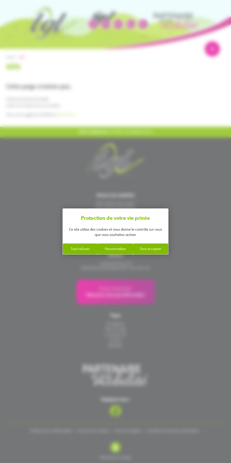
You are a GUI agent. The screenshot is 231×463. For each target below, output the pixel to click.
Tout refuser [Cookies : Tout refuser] (80, 249)
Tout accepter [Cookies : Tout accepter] (150, 249)
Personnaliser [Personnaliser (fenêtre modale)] (115, 249)
